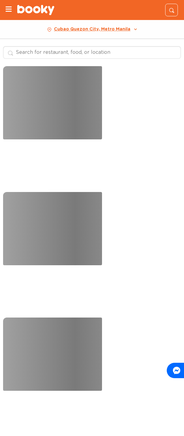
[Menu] (8, 10)
